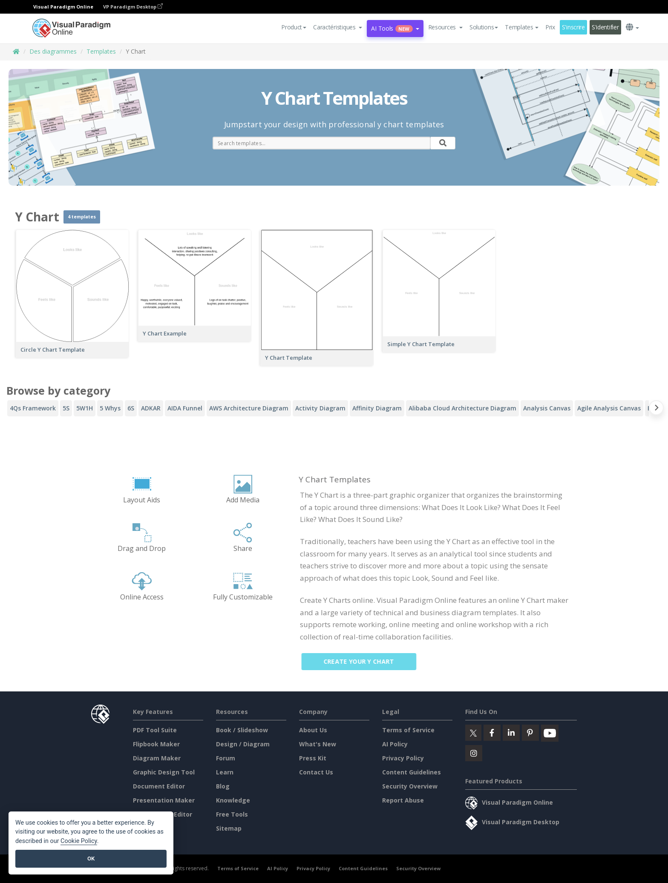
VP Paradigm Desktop (133, 6)
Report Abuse (403, 800)
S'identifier (605, 27)
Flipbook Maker (156, 744)
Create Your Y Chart (363, 661)
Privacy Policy (403, 758)
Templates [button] (521, 27)
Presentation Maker (164, 800)
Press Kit (312, 758)
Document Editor (159, 786)
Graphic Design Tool (164, 772)
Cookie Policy (78, 841)
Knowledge (233, 800)
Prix (550, 27)
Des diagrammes (53, 51)
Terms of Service (408, 730)
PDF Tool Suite (155, 730)
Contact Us (316, 772)
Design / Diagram (243, 744)
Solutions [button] (483, 27)
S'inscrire (573, 27)
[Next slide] (656, 409)
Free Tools (232, 814)
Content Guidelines (411, 772)
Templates (101, 51)
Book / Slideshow (242, 730)
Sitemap (229, 828)
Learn (224, 772)
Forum (225, 758)
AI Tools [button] (395, 28)
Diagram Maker (157, 758)
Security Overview (410, 786)
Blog (223, 786)
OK (91, 858)
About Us (313, 730)
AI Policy (395, 744)
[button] (337, 27)
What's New (317, 744)
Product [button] (293, 27)
